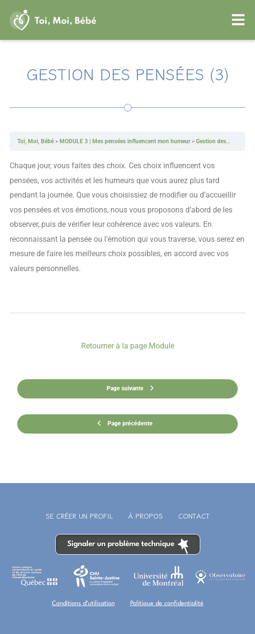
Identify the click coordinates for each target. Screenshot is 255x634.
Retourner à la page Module (127, 345)
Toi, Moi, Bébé (35, 141)
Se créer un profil (79, 516)
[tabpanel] (127, 231)
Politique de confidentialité (167, 603)
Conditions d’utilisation (83, 603)
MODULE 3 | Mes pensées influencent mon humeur (125, 141)
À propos (145, 516)
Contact (194, 516)
